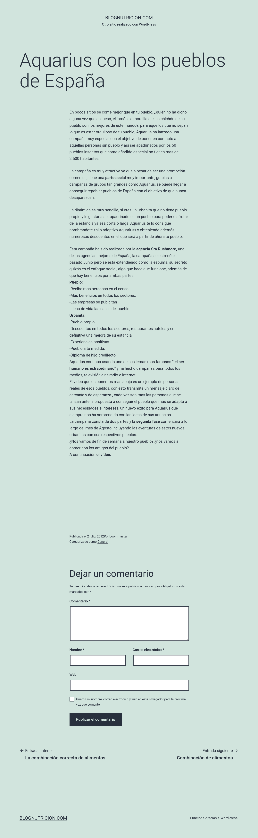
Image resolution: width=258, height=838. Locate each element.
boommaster (118, 536)
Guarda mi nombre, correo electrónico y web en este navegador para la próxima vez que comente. (131, 701)
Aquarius (144, 132)
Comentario (80, 601)
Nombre (77, 650)
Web (73, 674)
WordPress (229, 818)
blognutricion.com (129, 17)
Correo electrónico (148, 650)
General (102, 542)
